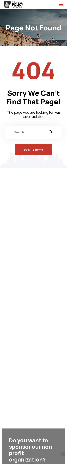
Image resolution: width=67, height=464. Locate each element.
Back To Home (33, 149)
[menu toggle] (61, 4)
